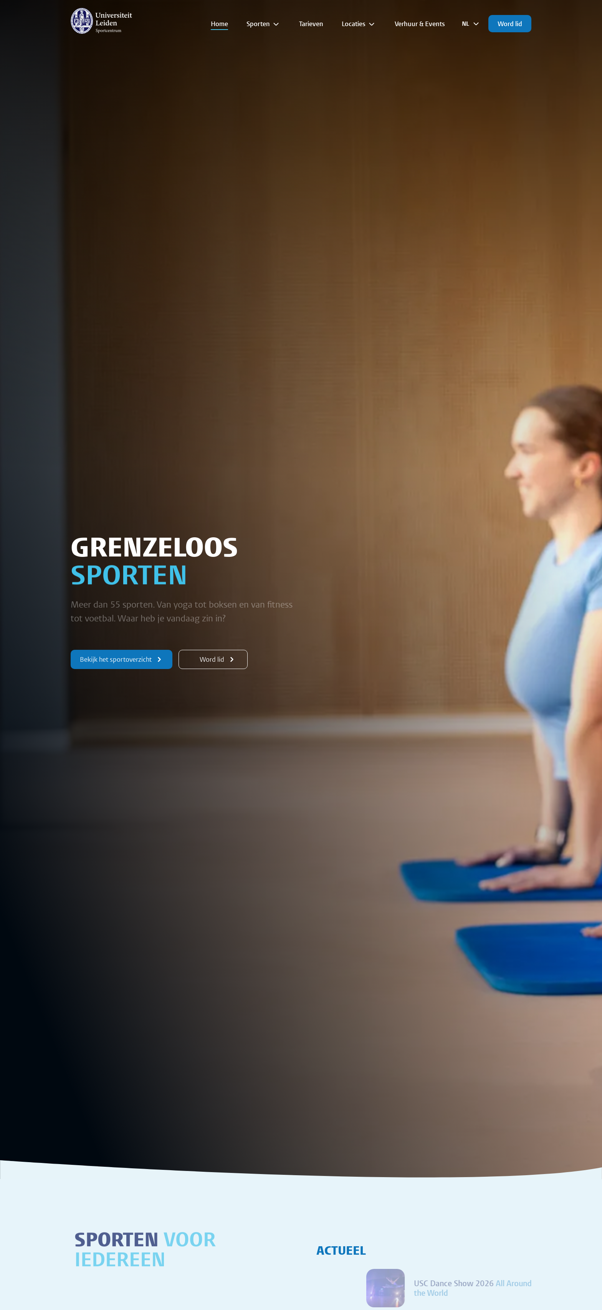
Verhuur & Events (420, 24)
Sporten (263, 23)
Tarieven (311, 24)
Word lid (510, 24)
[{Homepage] (101, 21)
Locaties (359, 23)
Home (219, 24)
